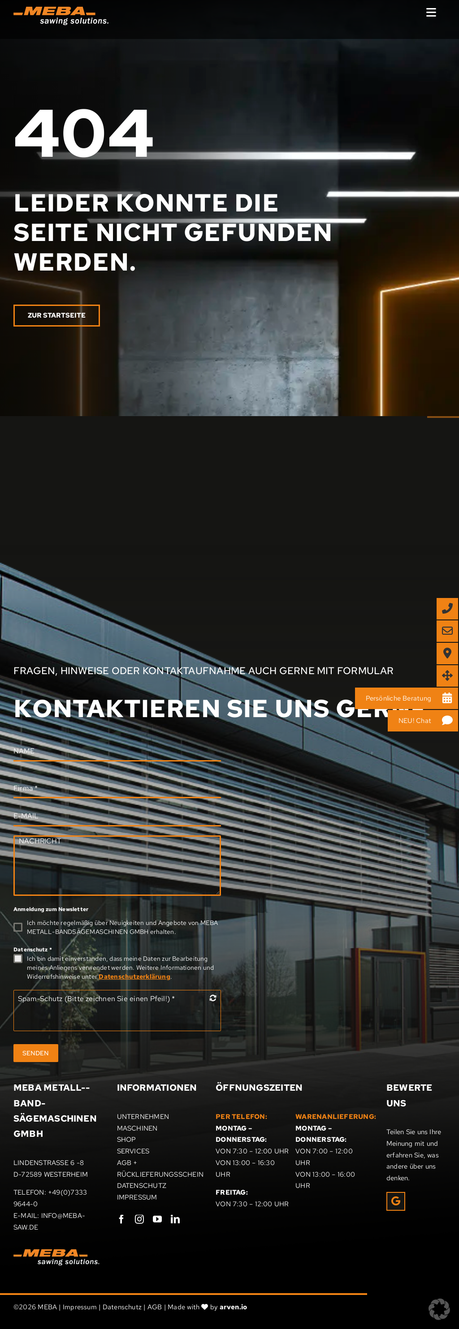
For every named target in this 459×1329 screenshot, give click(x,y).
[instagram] (139, 1219)
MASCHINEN (137, 1128)
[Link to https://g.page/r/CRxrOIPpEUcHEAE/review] (395, 1201)
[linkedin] (175, 1219)
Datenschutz (32, 949)
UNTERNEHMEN (143, 1116)
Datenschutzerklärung (134, 976)
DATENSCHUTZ (141, 1185)
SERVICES (133, 1151)
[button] (439, 1309)
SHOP (126, 1139)
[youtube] (157, 1219)
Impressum (80, 1307)
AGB (154, 1307)
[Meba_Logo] (56, 1252)
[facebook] (121, 1219)
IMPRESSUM (137, 1197)
